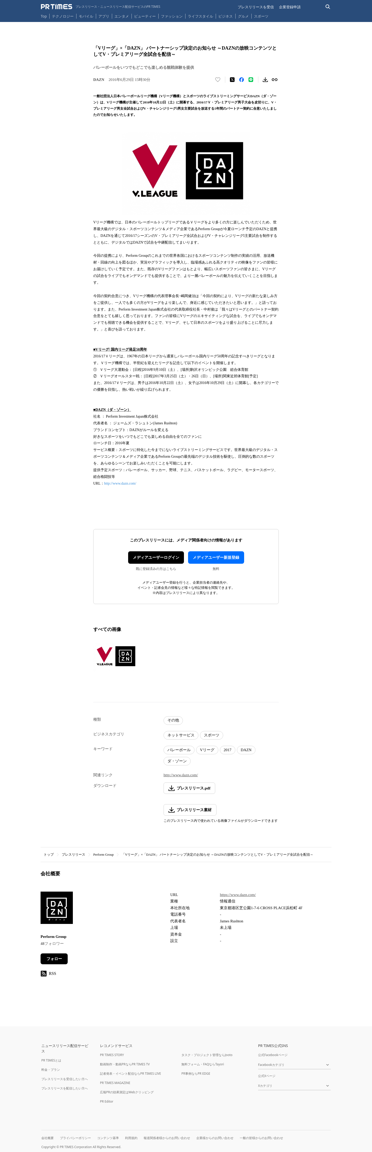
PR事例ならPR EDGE (195, 1073)
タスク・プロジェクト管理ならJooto (206, 1055)
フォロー (54, 959)
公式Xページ (266, 1076)
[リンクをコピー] (274, 80)
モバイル (86, 16)
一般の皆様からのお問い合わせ (261, 1138)
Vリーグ (207, 750)
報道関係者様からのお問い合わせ (167, 1138)
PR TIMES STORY (112, 1055)
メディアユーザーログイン (156, 557)
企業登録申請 (290, 6)
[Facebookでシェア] (241, 80)
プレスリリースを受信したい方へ (64, 1079)
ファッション (172, 16)
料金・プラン (50, 1069)
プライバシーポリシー (75, 1138)
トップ (49, 854)
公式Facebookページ (273, 1055)
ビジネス (225, 16)
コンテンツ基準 (108, 1138)
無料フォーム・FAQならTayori (202, 1064)
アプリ (103, 16)
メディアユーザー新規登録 (216, 557)
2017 (227, 750)
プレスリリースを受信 (256, 6)
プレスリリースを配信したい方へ (64, 1088)
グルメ (243, 16)
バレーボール (179, 750)
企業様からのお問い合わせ (215, 1138)
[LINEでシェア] (251, 80)
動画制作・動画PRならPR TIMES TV (125, 1064)
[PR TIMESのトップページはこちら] (100, 7)
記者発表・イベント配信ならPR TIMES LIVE (130, 1073)
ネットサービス (181, 735)
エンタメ (121, 16)
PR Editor (106, 1101)
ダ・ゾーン (177, 761)
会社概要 (47, 1138)
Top (44, 16)
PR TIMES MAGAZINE (115, 1083)
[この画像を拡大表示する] (115, 657)
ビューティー (145, 16)
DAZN (246, 750)
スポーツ (261, 16)
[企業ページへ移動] (57, 909)
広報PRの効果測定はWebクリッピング (127, 1092)
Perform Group (103, 854)
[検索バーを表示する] (327, 6)
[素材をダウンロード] (265, 80)
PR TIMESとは (51, 1060)
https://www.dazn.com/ (238, 895)
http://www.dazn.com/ (120, 483)
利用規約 (131, 1138)
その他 (173, 720)
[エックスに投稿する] (232, 80)
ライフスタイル (200, 16)
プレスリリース (73, 854)
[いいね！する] (218, 80)
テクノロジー (63, 16)
